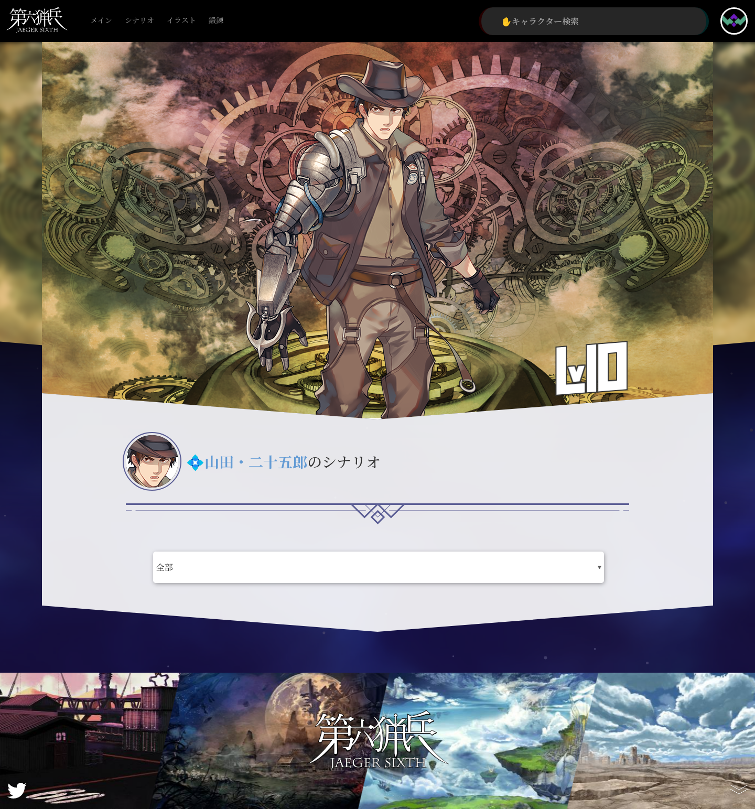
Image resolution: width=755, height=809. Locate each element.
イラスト (181, 20)
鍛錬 (216, 20)
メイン (101, 20)
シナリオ (139, 20)
